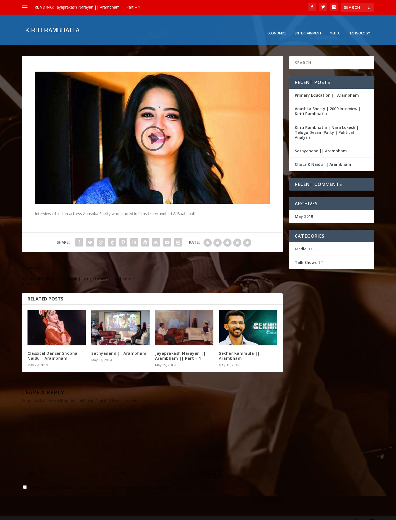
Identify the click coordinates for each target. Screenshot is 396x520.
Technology (359, 25)
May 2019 (304, 207)
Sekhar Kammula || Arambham (239, 347)
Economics (277, 25)
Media (335, 25)
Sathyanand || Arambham (118, 345)
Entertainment (308, 25)
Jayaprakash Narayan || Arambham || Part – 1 (98, 7)
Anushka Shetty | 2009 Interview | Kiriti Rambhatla (328, 103)
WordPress (111, 513)
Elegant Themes (60, 513)
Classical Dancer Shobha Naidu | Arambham (53, 347)
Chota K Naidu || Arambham (323, 156)
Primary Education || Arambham (327, 87)
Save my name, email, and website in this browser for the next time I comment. (99, 479)
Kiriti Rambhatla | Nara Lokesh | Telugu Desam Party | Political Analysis (327, 124)
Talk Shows (306, 254)
